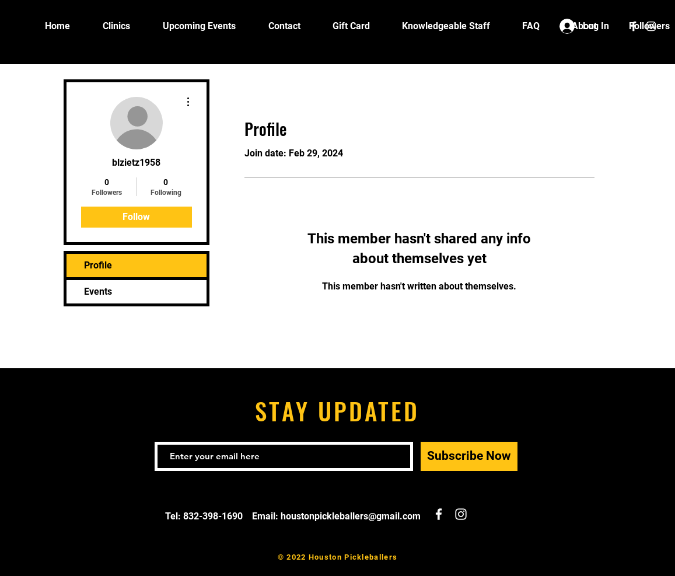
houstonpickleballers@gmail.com (351, 516)
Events (98, 291)
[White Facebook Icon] (633, 26)
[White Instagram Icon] (651, 26)
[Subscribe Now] (469, 456)
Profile (98, 265)
